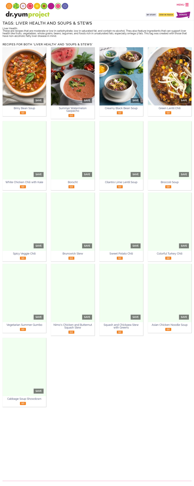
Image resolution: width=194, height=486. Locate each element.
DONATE (183, 15)
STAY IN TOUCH (166, 15)
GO (23, 112)
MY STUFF (151, 15)
